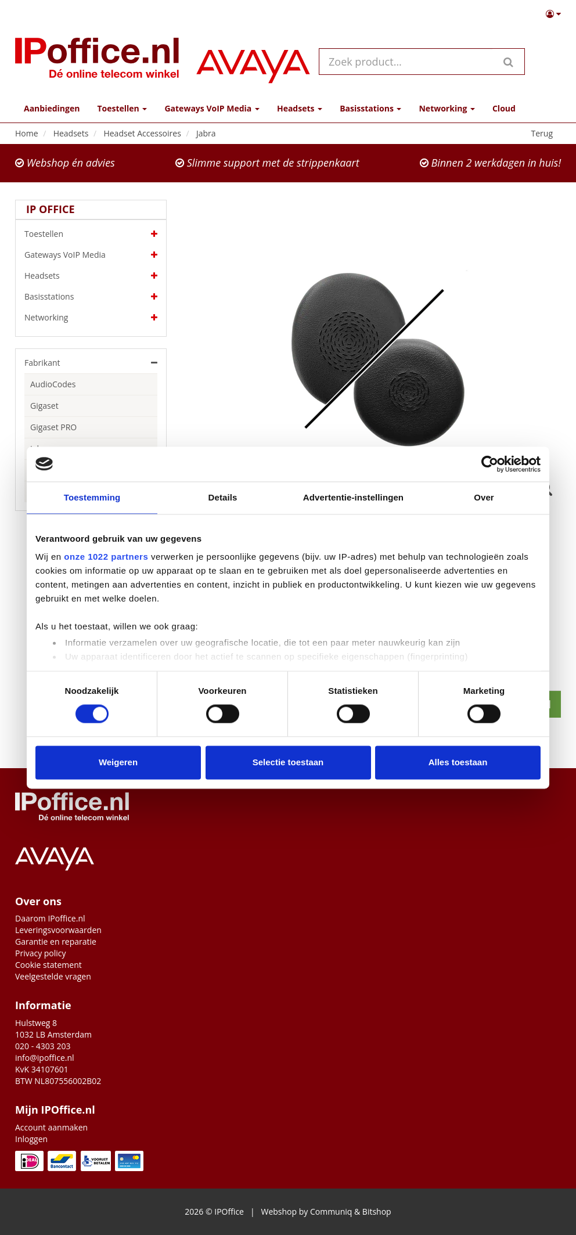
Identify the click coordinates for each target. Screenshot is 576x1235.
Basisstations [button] (370, 108)
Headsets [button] (299, 108)
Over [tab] (484, 497)
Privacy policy (40, 953)
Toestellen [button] (122, 108)
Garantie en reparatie (55, 941)
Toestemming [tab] (92, 497)
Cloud (504, 108)
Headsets (90, 276)
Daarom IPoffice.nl (50, 918)
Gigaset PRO (53, 427)
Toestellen (90, 234)
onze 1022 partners (106, 556)
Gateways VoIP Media (90, 255)
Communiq (331, 1211)
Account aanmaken (51, 1127)
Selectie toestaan (288, 762)
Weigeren (118, 762)
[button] (553, 14)
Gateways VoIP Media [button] (211, 108)
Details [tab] (222, 497)
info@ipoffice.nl (44, 1057)
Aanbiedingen (52, 108)
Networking (90, 317)
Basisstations (90, 297)
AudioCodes (52, 384)
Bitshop (376, 1211)
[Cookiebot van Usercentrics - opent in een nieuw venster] (490, 464)
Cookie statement (48, 964)
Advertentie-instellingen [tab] (353, 497)
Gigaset (44, 405)
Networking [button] (446, 108)
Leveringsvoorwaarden (58, 929)
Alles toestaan (458, 762)
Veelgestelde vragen (53, 976)
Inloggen (31, 1138)
